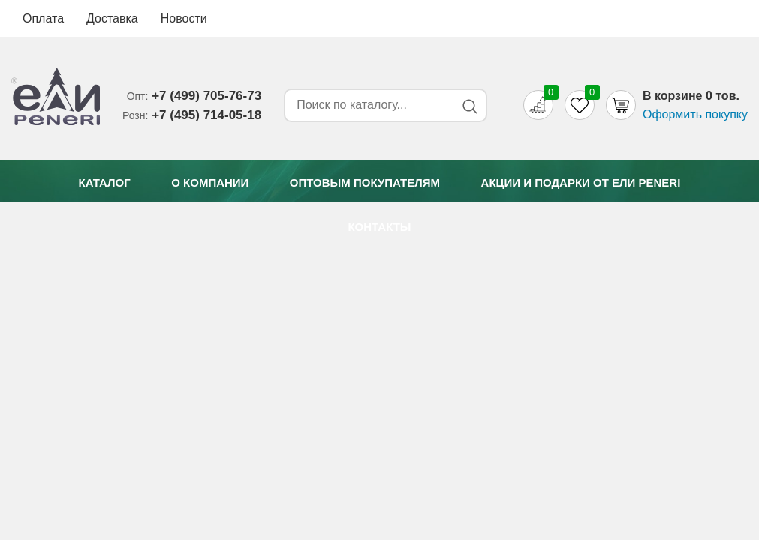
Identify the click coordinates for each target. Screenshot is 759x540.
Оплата (43, 18)
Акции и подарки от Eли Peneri (581, 182)
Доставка (112, 18)
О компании (209, 182)
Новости (184, 18)
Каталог (105, 182)
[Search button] (469, 106)
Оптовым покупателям (365, 182)
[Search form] (366, 105)
